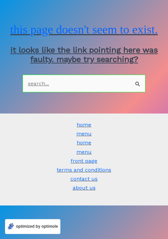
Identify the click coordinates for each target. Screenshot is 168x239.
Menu (84, 133)
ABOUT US (84, 188)
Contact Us (84, 179)
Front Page (84, 161)
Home (84, 124)
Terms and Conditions (84, 170)
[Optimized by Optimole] (32, 226)
